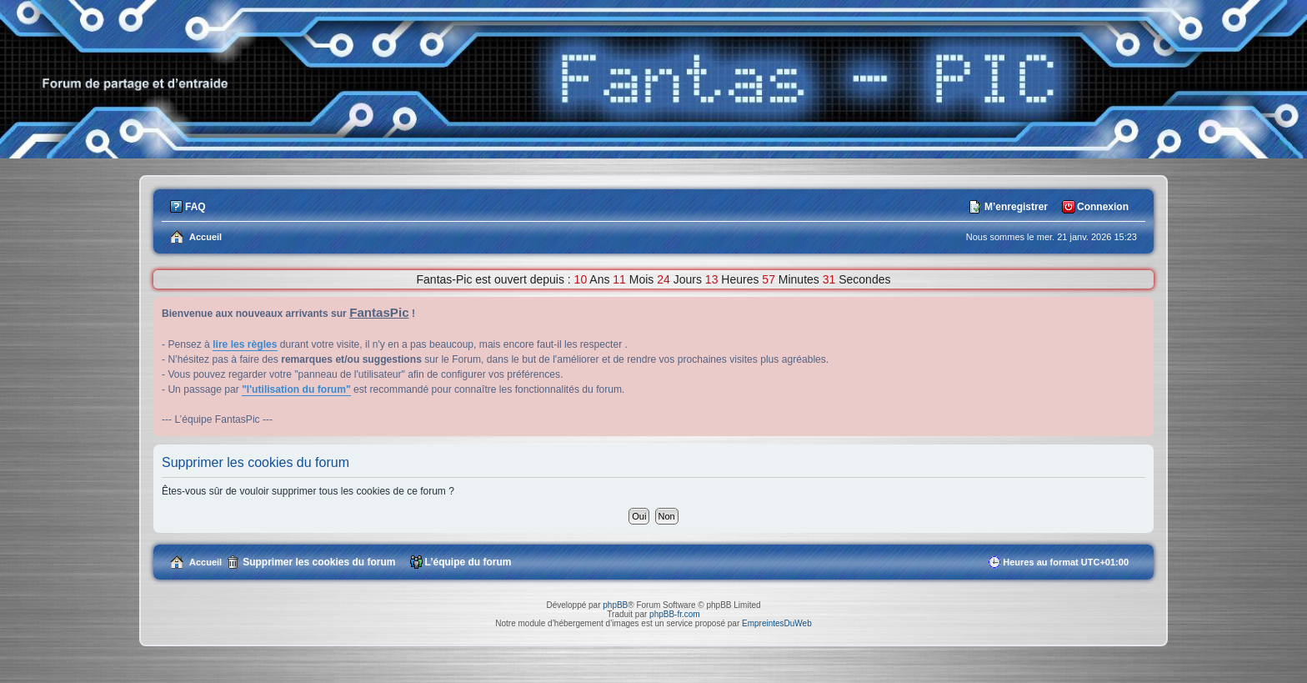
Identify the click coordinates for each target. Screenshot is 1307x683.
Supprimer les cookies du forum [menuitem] (319, 562)
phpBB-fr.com (674, 614)
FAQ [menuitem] (195, 207)
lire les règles (245, 344)
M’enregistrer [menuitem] (1016, 207)
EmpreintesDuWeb (777, 623)
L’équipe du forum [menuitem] (468, 562)
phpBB (615, 605)
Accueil (205, 562)
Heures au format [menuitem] (1066, 562)
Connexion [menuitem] (1103, 207)
